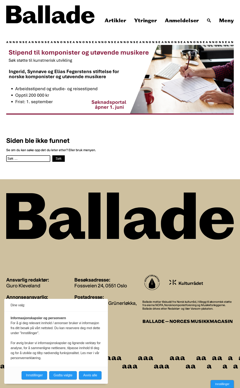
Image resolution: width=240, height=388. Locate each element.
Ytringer (145, 20)
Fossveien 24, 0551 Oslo (100, 286)
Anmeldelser (182, 20)
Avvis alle (90, 375)
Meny (226, 20)
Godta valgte (63, 375)
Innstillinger (222, 384)
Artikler (115, 20)
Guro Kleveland (23, 286)
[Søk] (209, 21)
